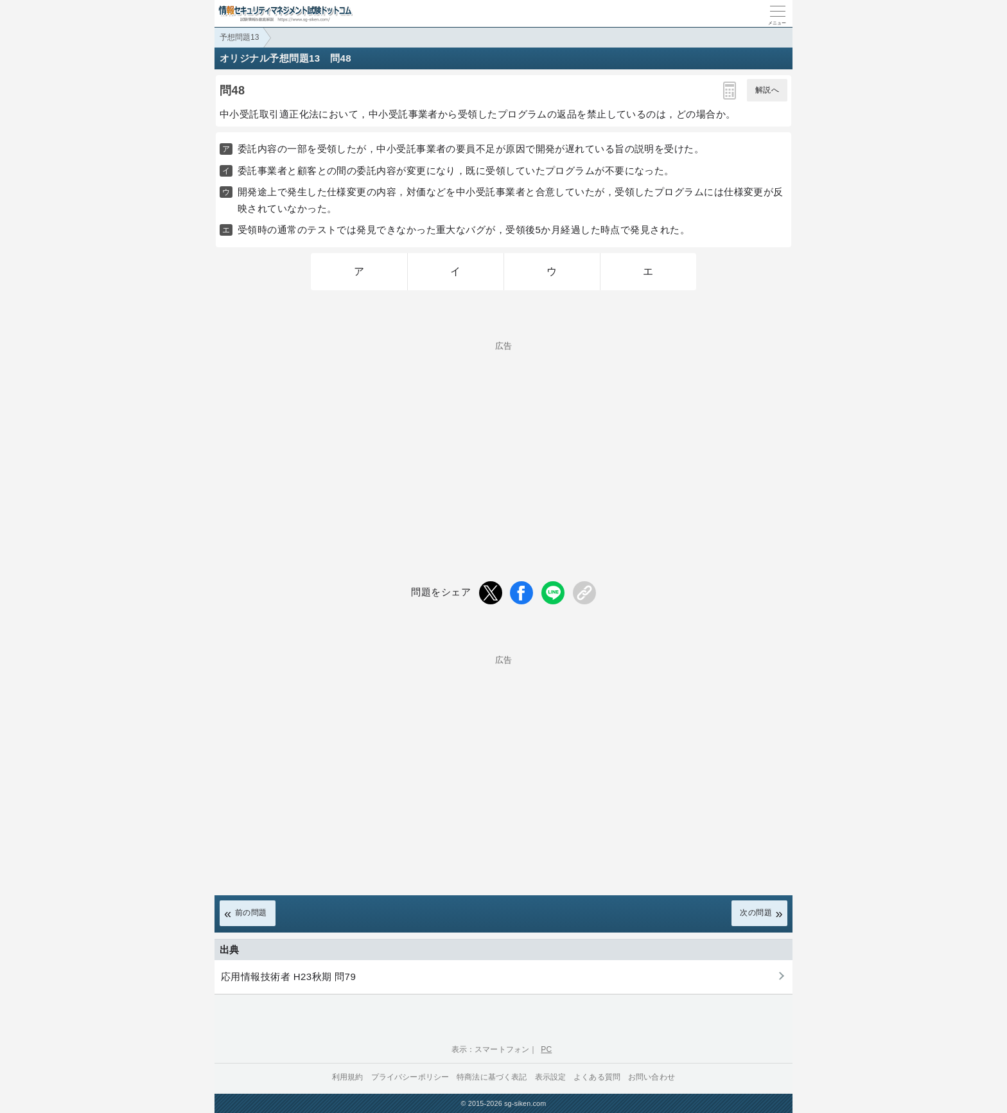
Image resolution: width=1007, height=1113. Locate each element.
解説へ (767, 89)
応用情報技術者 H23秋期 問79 (288, 976)
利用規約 (347, 1077)
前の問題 (251, 912)
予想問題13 (239, 37)
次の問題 (756, 912)
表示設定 (550, 1077)
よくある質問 (597, 1077)
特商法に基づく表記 (492, 1077)
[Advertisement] (503, 440)
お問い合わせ (651, 1077)
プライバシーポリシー (410, 1077)
